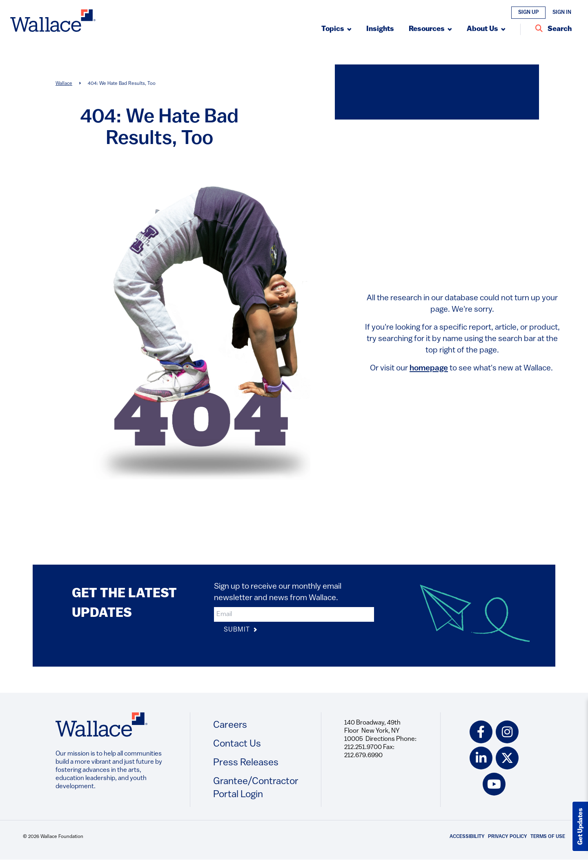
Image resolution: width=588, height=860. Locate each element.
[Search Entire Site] (553, 29)
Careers (230, 725)
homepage (429, 368)
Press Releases (245, 763)
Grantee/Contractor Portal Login (255, 788)
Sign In (561, 12)
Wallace (64, 83)
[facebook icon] (481, 731)
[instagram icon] (507, 731)
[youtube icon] (494, 784)
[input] (294, 614)
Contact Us (237, 744)
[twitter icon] (507, 758)
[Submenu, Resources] (430, 29)
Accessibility (467, 836)
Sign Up (528, 12)
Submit (241, 630)
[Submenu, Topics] (336, 29)
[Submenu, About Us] (486, 29)
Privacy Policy (507, 836)
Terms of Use (547, 836)
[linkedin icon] (481, 758)
